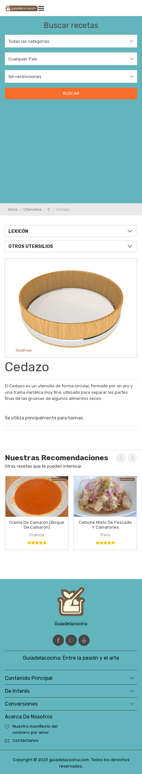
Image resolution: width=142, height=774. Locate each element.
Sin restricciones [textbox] (24, 76)
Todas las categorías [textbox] (28, 41)
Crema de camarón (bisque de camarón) (36, 525)
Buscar (71, 93)
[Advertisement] (71, 148)
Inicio (13, 209)
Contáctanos (26, 740)
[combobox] (71, 41)
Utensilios (32, 209)
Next (132, 458)
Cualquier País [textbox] (22, 59)
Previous (121, 458)
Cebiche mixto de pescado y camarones (105, 525)
